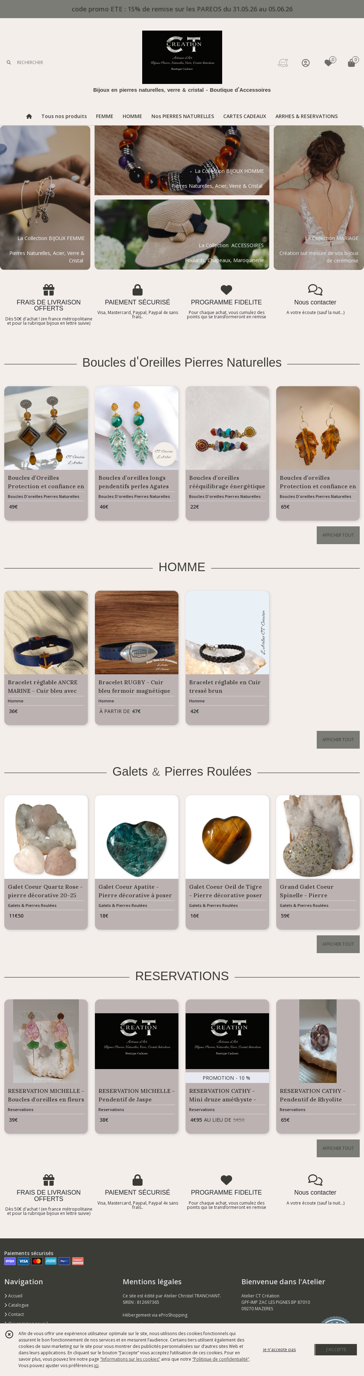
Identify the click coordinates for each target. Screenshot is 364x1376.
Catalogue (16, 1305)
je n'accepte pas (279, 1349)
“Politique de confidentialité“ (220, 1359)
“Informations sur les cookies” (130, 1359)
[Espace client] (305, 62)
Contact (14, 1314)
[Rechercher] (9, 63)
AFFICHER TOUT (338, 535)
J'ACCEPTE (336, 1349)
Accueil (13, 1296)
